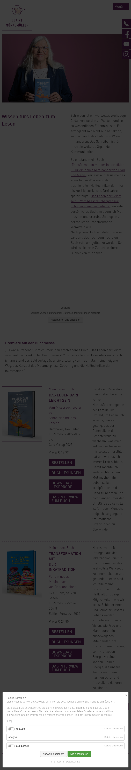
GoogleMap (22, 745)
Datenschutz (73, 761)
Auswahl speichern (53, 753)
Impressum (57, 761)
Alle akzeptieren (79, 753)
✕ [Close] (126, 695)
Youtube (20, 728)
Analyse (12, 737)
